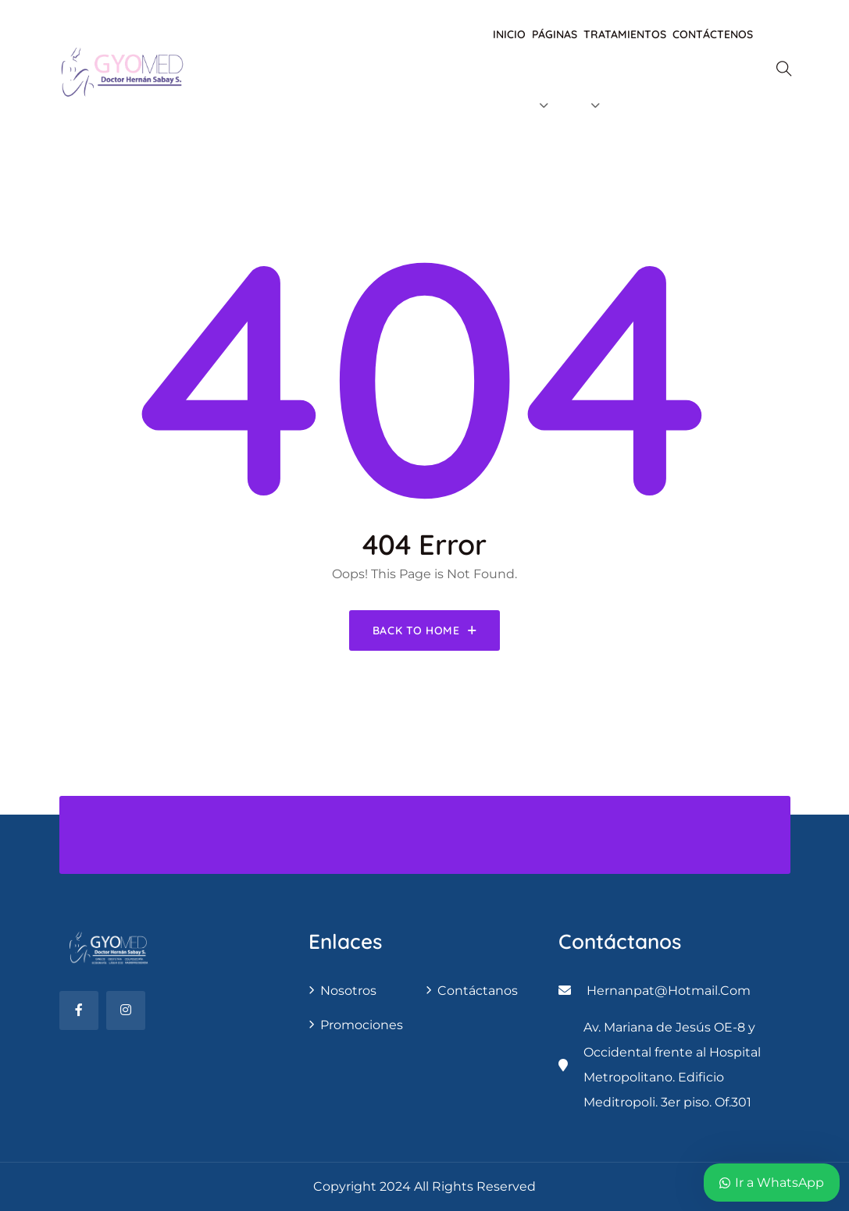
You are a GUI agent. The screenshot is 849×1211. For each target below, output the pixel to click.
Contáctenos (712, 34)
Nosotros (348, 990)
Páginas (554, 34)
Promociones (361, 1024)
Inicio (509, 34)
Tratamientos (624, 34)
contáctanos (477, 990)
